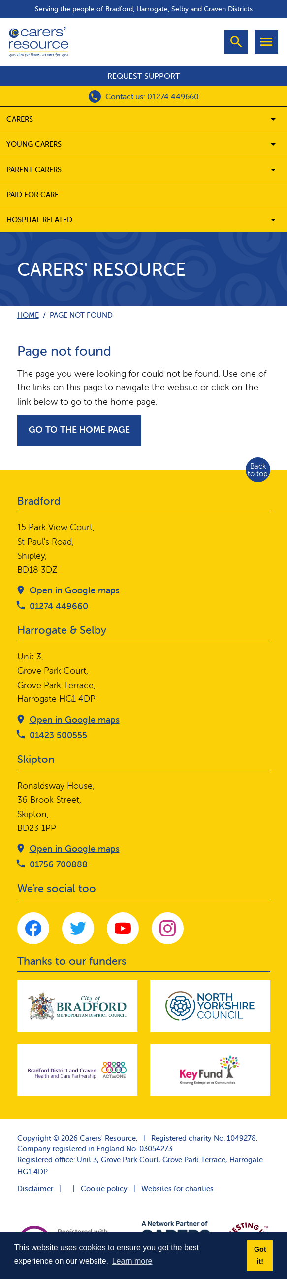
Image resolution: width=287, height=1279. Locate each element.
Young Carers (34, 144)
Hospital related (39, 219)
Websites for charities (177, 1188)
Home (28, 315)
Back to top (258, 469)
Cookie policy (104, 1188)
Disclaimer (35, 1188)
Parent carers (34, 169)
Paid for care (32, 194)
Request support (143, 76)
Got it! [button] (260, 1255)
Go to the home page (79, 429)
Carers (19, 119)
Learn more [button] (132, 1261)
